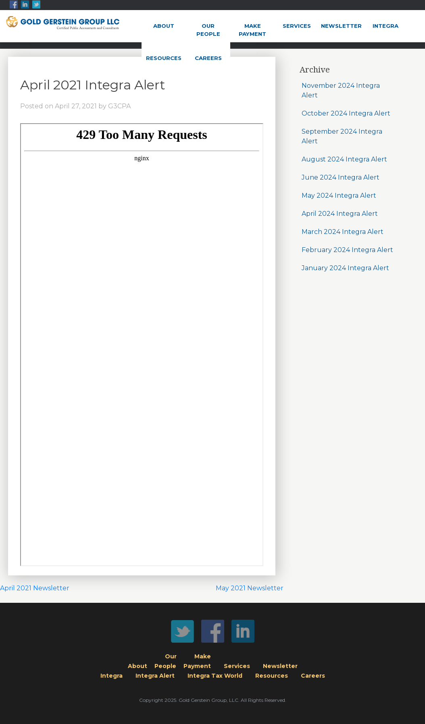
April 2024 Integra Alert (340, 213)
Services (297, 26)
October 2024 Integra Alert (346, 113)
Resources (163, 58)
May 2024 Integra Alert (339, 195)
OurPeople (208, 30)
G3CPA (119, 106)
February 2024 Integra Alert (347, 250)
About (163, 26)
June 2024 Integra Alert (340, 177)
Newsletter (341, 26)
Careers (208, 58)
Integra (385, 26)
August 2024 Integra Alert (344, 159)
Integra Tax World (215, 675)
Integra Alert (155, 675)
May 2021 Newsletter (249, 588)
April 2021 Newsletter (34, 588)
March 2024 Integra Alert (342, 232)
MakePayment (252, 30)
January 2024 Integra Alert (345, 268)
